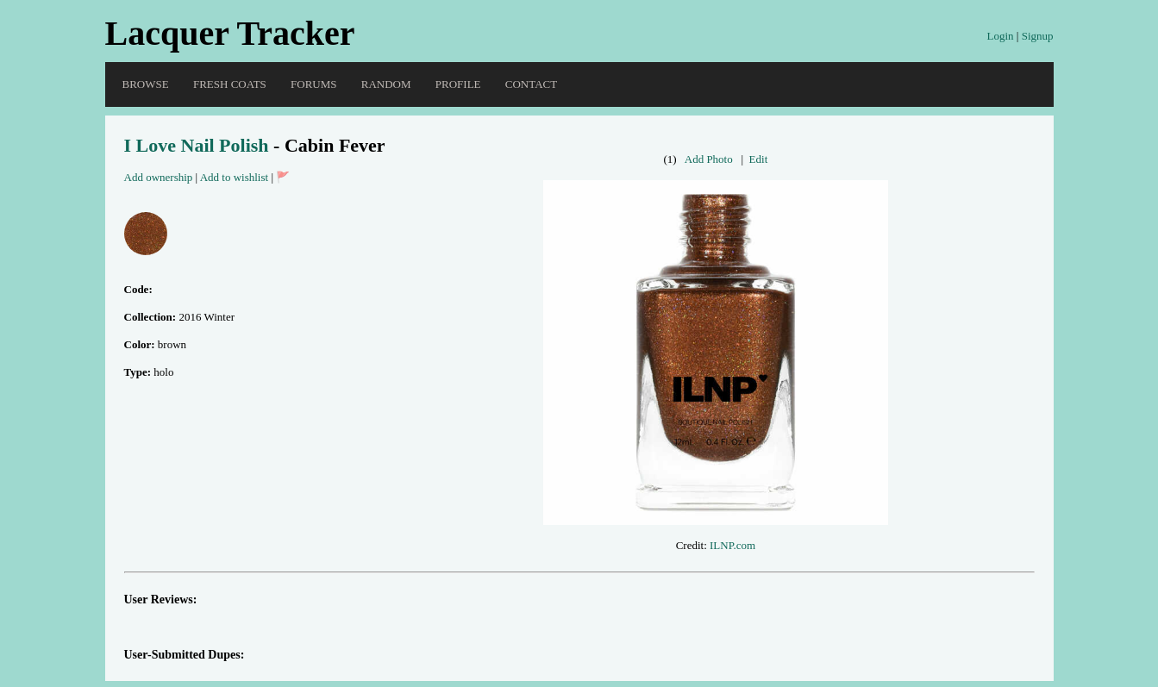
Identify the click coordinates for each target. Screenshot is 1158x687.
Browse (145, 84)
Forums (313, 84)
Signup (1038, 35)
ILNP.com (732, 545)
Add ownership (158, 177)
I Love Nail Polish (196, 145)
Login (999, 35)
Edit (758, 159)
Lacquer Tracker (230, 33)
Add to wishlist (234, 177)
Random (386, 84)
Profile (458, 84)
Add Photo (709, 159)
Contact (531, 84)
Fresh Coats (229, 84)
